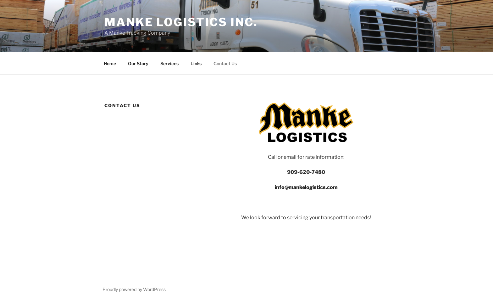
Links (196, 63)
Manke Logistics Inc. (181, 22)
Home (110, 63)
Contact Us (225, 63)
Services (169, 63)
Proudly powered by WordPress (134, 289)
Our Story (138, 63)
